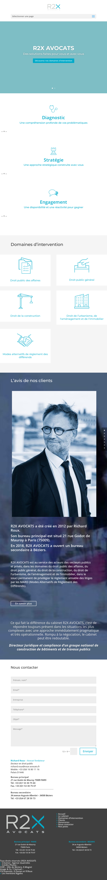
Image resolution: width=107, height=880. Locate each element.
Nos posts (63, 826)
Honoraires (63, 822)
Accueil (61, 813)
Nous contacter (66, 824)
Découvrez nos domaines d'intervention (53, 60)
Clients (61, 820)
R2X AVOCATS (53, 48)
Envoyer (88, 751)
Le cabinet (63, 816)
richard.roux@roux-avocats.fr (25, 766)
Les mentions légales (12, 873)
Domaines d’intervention (70, 818)
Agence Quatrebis (21, 862)
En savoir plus (23, 603)
